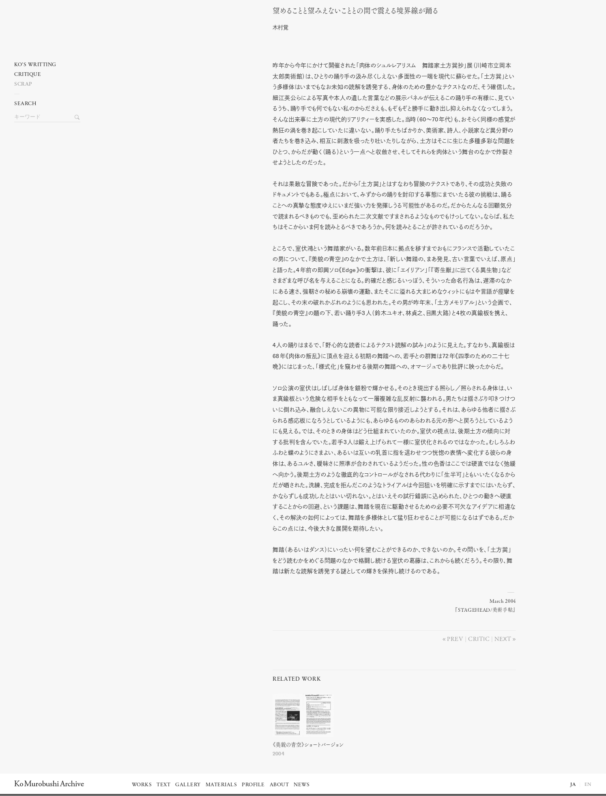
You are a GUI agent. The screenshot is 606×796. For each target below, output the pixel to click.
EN (588, 784)
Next (502, 638)
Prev (455, 638)
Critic (479, 638)
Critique (27, 74)
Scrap (23, 84)
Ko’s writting (35, 64)
